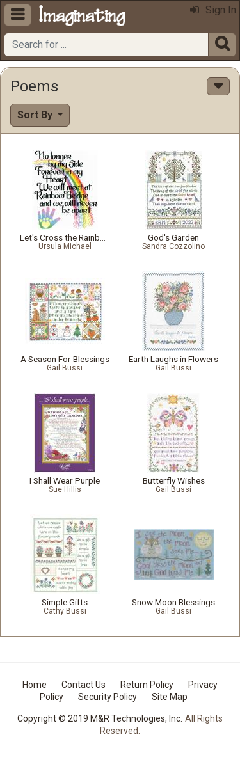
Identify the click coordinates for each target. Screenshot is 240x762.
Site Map (170, 697)
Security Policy (107, 697)
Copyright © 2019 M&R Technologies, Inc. (99, 718)
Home (34, 684)
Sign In (213, 10)
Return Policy (146, 684)
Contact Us (83, 684)
